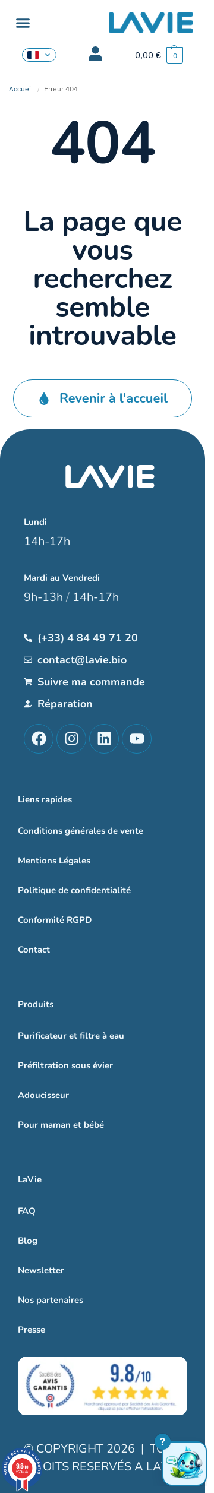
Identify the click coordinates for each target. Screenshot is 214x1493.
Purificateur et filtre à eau (71, 1036)
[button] (23, 23)
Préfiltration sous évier (65, 1065)
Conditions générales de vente (80, 831)
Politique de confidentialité (74, 890)
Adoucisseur (43, 1095)
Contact (34, 950)
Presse (31, 1330)
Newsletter (41, 1270)
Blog (27, 1241)
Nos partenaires (50, 1300)
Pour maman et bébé (61, 1125)
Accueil (21, 88)
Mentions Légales (54, 860)
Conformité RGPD (55, 920)
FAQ (27, 1211)
